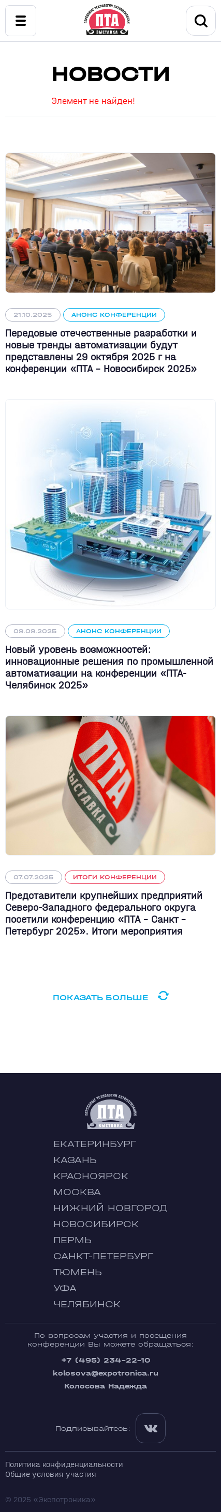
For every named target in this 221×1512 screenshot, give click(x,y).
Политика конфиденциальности (64, 1464)
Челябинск (87, 1304)
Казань (75, 1160)
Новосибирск (96, 1224)
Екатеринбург (94, 1144)
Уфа (65, 1288)
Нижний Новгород (110, 1208)
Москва (77, 1192)
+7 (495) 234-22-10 (105, 1360)
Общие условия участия (50, 1474)
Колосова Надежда (105, 1386)
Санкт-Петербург (103, 1256)
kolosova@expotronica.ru (105, 1373)
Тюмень (77, 1272)
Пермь (72, 1240)
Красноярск (90, 1176)
